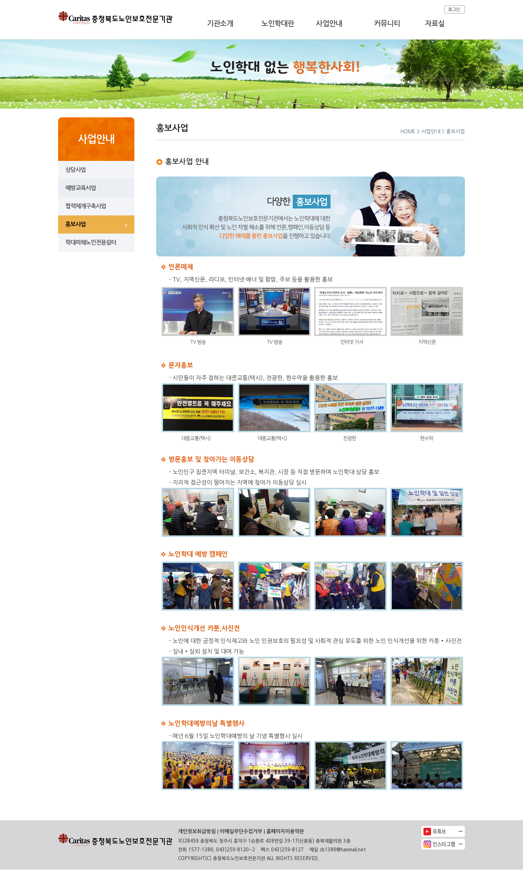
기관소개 (220, 23)
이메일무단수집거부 (241, 831)
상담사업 (75, 170)
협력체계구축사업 (85, 206)
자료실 (435, 23)
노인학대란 (278, 23)
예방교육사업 (80, 188)
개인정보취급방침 (197, 831)
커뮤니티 (387, 23)
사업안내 (329, 23)
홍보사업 (75, 224)
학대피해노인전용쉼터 (90, 242)
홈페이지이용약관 (285, 831)
